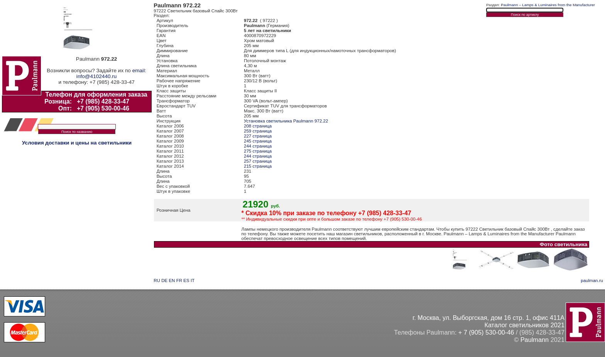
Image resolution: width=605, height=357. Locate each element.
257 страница (258, 161)
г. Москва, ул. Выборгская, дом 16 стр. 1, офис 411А (488, 317)
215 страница (258, 166)
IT (192, 280)
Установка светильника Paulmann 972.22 (286, 121)
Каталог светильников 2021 (524, 324)
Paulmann (535, 339)
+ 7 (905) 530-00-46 (486, 332)
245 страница (258, 141)
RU (157, 280)
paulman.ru (592, 280)
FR (179, 280)
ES (186, 280)
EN (172, 280)
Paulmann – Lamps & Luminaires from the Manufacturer (548, 5)
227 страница (258, 136)
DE (164, 280)
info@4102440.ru (96, 76)
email (138, 70)
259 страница (258, 131)
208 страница (258, 126)
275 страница (258, 151)
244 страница (258, 146)
